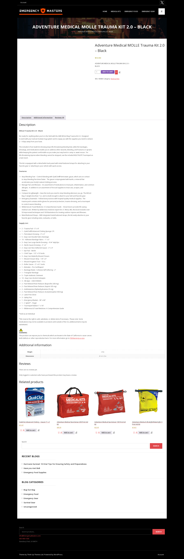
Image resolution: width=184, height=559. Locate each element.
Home (105, 11)
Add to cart (107, 72)
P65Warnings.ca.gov (77, 338)
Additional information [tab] (43, 118)
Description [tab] (26, 118)
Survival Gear (29, 503)
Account (23, 2)
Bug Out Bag (29, 490)
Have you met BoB (32, 468)
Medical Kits (116, 11)
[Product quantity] (98, 72)
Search (24, 442)
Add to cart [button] (30, 430)
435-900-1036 (24, 539)
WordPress (58, 555)
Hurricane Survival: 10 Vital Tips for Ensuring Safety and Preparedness (55, 464)
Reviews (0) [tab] (59, 118)
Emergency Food (131, 11)
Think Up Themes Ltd (35, 555)
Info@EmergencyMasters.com (30, 536)
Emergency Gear (148, 11)
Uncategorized (30, 507)
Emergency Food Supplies (35, 472)
